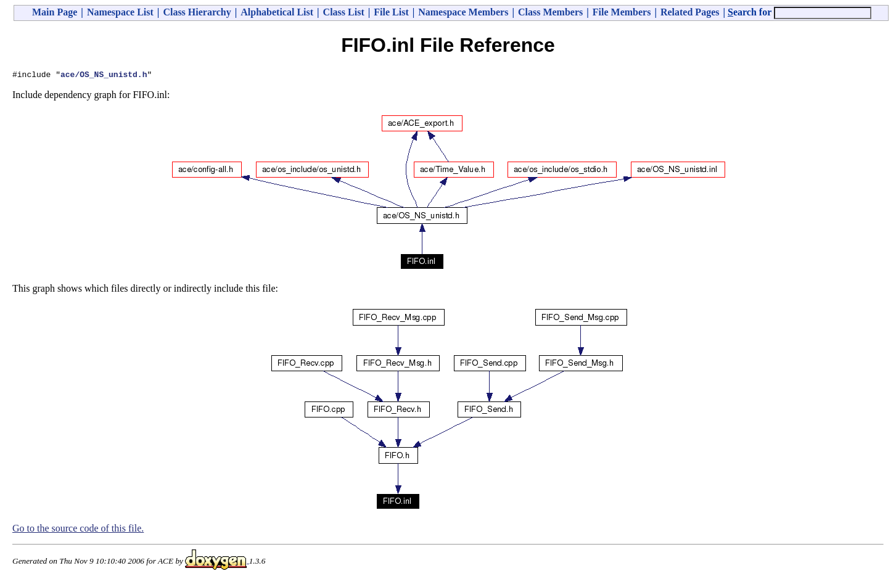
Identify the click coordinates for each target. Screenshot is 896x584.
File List (391, 12)
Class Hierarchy (197, 12)
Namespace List (120, 12)
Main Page (54, 12)
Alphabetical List (276, 12)
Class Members (550, 12)
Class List (343, 12)
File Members (622, 12)
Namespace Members (463, 12)
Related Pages (690, 12)
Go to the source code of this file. (78, 530)
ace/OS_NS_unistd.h (103, 75)
